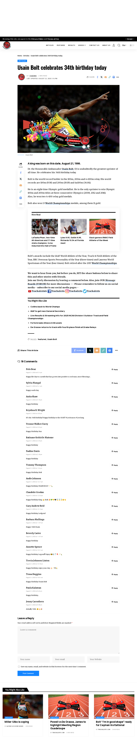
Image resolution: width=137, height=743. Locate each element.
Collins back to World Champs (45, 306)
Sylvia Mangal (33, 383)
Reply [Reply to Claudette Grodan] (116, 492)
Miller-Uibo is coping (17, 721)
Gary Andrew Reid (35, 506)
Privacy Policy (37, 39)
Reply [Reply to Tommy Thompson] (116, 465)
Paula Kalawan (33, 588)
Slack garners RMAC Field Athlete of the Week (101, 239)
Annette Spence (34, 547)
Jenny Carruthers (35, 601)
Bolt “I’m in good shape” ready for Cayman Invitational (114, 723)
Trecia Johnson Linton (37, 560)
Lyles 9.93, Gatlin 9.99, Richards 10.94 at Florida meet (72, 240)
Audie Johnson (33, 478)
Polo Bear (31, 369)
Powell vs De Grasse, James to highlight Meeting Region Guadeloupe (68, 725)
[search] (119, 45)
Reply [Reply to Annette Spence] (116, 547)
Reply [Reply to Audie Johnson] (116, 479)
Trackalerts (56, 291)
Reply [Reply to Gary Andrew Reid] (116, 506)
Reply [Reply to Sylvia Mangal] (116, 383)
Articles (26, 55)
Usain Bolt (67, 169)
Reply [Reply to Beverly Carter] (116, 533)
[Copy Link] (109, 77)
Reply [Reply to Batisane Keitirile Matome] (116, 438)
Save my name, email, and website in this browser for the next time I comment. (53, 667)
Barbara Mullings (35, 519)
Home (20, 55)
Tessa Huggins (33, 574)
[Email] (105, 77)
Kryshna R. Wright (35, 410)
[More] (117, 77)
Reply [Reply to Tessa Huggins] (116, 574)
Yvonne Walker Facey (37, 424)
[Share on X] (101, 77)
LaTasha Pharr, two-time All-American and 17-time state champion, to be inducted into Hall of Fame (44, 241)
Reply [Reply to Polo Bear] (116, 369)
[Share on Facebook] (97, 77)
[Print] (113, 77)
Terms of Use (53, 39)
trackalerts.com (58, 733)
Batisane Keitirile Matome (39, 437)
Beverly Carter (33, 533)
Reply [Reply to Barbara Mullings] (116, 520)
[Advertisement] (68, 18)
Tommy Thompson (36, 465)
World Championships (57, 203)
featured (42, 339)
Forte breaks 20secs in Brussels (46, 322)
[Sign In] (113, 45)
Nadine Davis (33, 451)
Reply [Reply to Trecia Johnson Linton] (116, 561)
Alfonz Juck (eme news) (15, 726)
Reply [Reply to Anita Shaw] (116, 397)
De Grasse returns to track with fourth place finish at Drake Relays (63, 327)
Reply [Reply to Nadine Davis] (116, 451)
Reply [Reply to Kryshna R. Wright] (116, 410)
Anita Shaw (32, 396)
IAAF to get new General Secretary (47, 311)
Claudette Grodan (35, 492)
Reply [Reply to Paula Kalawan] (116, 588)
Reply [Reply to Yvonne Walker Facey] (116, 424)
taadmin (33, 76)
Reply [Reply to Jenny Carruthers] (116, 602)
